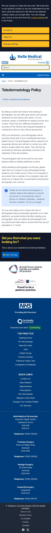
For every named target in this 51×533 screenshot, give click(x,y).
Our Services (25, 405)
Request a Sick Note (26, 398)
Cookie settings (37, 18)
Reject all (7, 37)
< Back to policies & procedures (16, 99)
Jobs (25, 349)
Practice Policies (25, 357)
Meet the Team (25, 345)
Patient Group (25, 353)
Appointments (25, 386)
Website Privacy (25, 515)
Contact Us (25, 379)
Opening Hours (25, 338)
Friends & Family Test (25, 361)
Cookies (25, 522)
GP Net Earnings (25, 342)
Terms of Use (25, 512)
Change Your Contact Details (25, 402)
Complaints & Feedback (25, 365)
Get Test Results (25, 394)
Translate (43, 62)
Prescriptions (25, 390)
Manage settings (11, 44)
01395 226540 (31, 434)
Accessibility (25, 518)
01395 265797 (31, 499)
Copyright (25, 525)
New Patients (25, 382)
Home (4, 81)
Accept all (8, 30)
